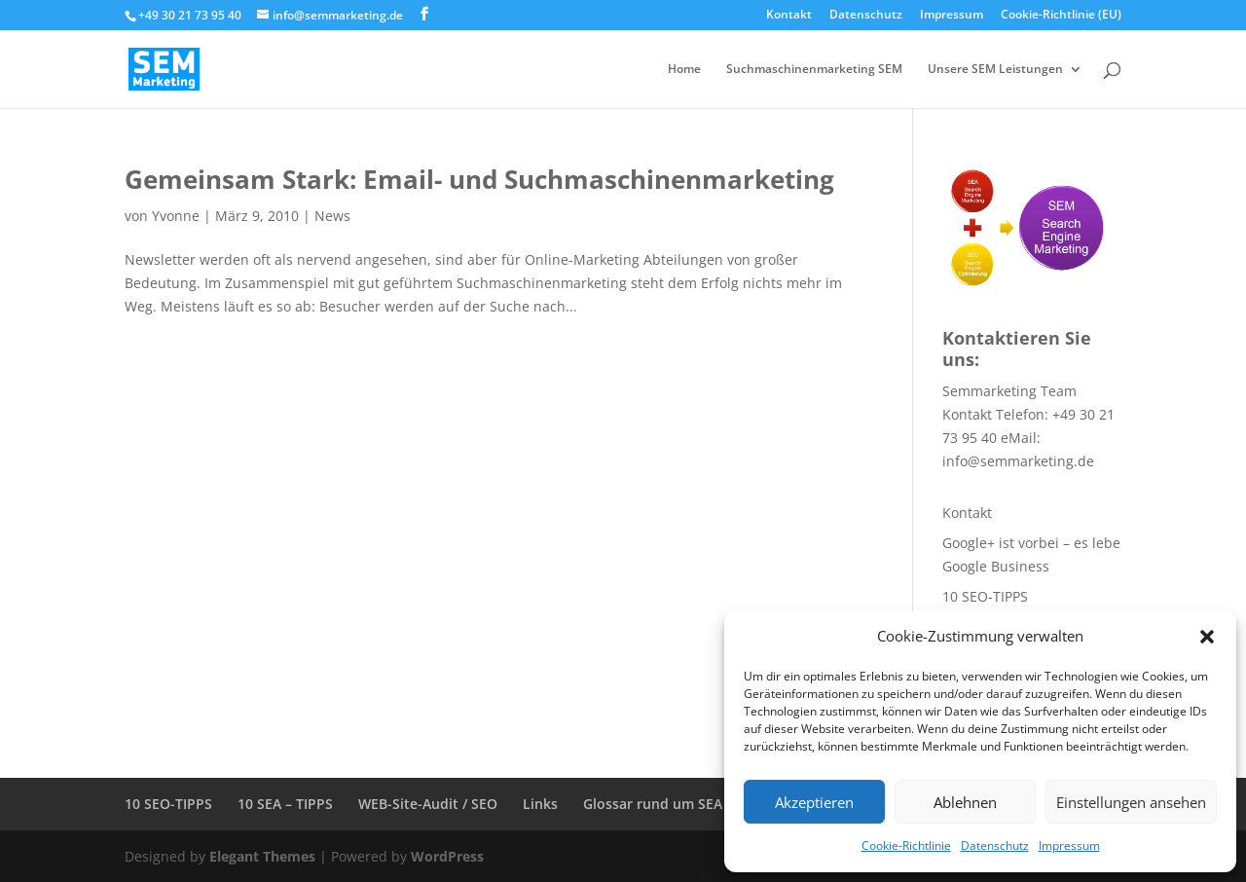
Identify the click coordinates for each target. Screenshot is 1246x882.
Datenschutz (995, 845)
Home (684, 69)
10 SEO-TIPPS (985, 596)
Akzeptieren (814, 802)
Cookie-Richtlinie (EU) (1061, 15)
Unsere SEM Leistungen (995, 69)
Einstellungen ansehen (1131, 802)
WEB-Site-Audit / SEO (427, 803)
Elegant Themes (262, 856)
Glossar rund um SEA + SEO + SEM (695, 803)
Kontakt (789, 15)
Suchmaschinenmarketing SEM (814, 69)
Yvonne (176, 215)
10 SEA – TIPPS (285, 803)
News (332, 215)
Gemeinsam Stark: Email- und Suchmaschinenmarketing (479, 179)
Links (540, 803)
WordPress (447, 856)
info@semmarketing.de (1018, 461)
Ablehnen (965, 802)
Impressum (1069, 845)
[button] (1207, 636)
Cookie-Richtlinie (906, 845)
